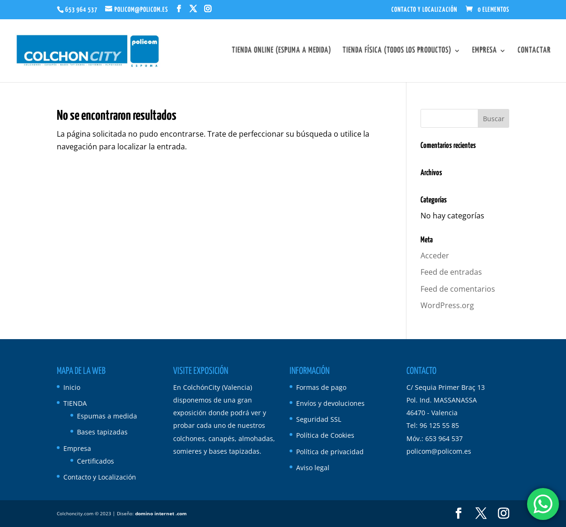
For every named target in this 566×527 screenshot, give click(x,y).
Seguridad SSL (318, 419)
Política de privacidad (330, 451)
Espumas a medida (107, 415)
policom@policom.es (438, 451)
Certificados (95, 461)
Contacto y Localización (424, 10)
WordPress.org (447, 305)
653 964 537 (81, 10)
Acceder (435, 255)
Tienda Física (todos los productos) (397, 50)
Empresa (484, 50)
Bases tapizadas (102, 431)
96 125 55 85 (439, 425)
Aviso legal (312, 467)
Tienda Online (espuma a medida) (281, 50)
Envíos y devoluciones (330, 403)
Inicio (71, 387)
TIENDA (75, 403)
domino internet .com (161, 513)
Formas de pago (321, 387)
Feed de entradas (451, 272)
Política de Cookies (325, 435)
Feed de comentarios (458, 289)
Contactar (534, 50)
